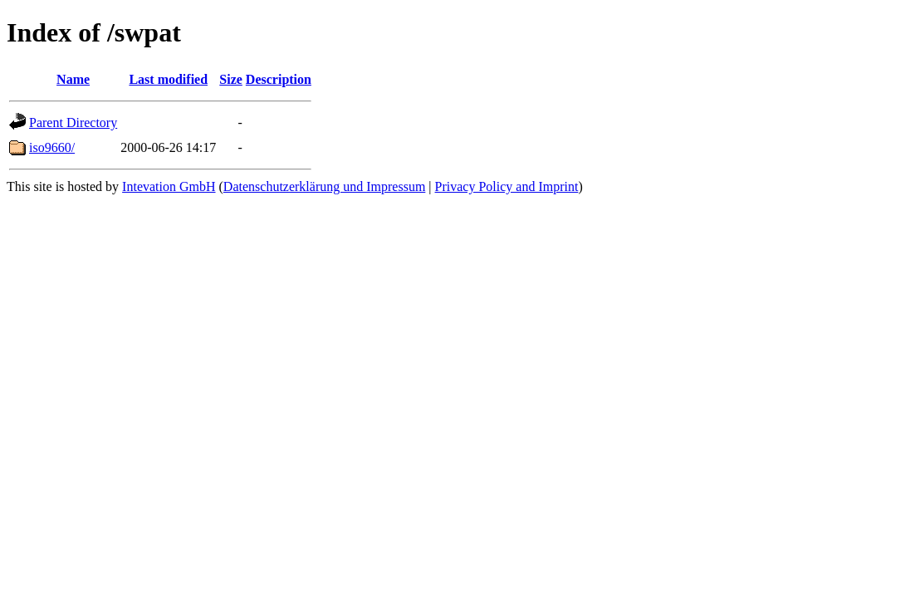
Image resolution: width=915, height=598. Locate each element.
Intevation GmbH (168, 186)
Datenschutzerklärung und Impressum (324, 186)
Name (73, 79)
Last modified (168, 79)
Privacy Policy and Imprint (507, 186)
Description (278, 79)
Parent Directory (73, 122)
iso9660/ (52, 147)
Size (230, 79)
